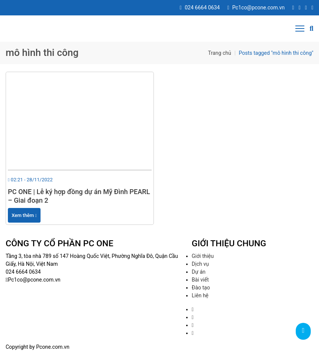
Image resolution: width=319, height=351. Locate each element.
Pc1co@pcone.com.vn (256, 8)
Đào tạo (201, 288)
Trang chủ (219, 53)
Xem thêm (24, 215)
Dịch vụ (200, 264)
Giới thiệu (203, 256)
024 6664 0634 (200, 8)
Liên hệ (200, 295)
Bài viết (200, 280)
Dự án (199, 272)
